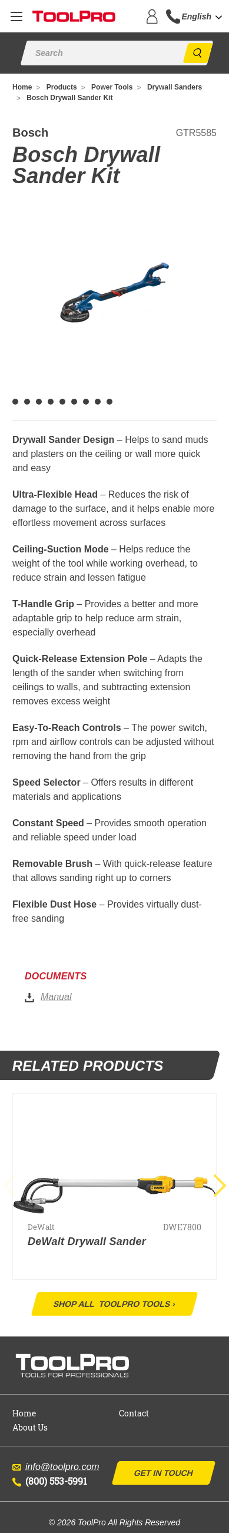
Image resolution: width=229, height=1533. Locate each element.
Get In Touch (163, 1473)
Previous (14, 1186)
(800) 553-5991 (49, 1481)
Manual (56, 997)
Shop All (114, 1304)
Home (24, 1413)
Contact (134, 1413)
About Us (30, 1427)
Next (215, 1186)
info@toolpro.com (55, 1467)
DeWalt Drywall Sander (87, 1241)
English (196, 16)
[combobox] (205, 17)
